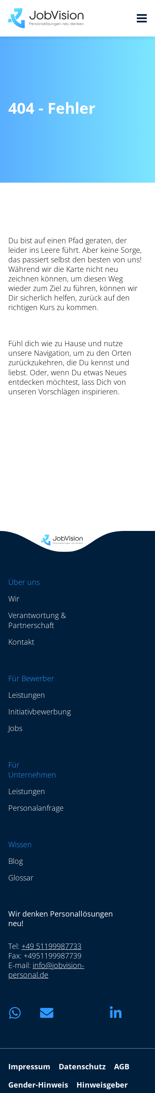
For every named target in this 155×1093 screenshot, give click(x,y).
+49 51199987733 (51, 946)
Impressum (29, 1066)
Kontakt (21, 642)
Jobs (15, 728)
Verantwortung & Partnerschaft (37, 620)
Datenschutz (82, 1066)
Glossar (20, 878)
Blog (15, 861)
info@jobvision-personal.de (46, 970)
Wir (13, 599)
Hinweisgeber (102, 1085)
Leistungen (26, 695)
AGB (121, 1066)
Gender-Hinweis (38, 1085)
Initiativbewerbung (39, 711)
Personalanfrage (36, 808)
